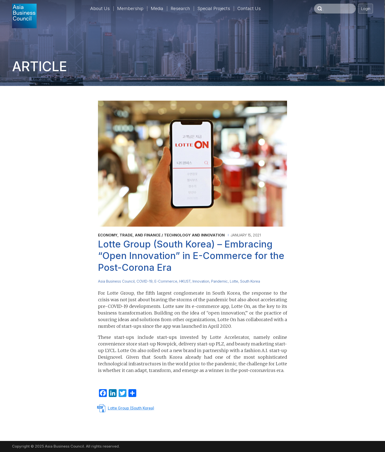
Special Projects (213, 8)
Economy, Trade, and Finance (129, 235)
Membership (130, 8)
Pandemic (219, 281)
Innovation (200, 281)
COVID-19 (144, 281)
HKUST (185, 281)
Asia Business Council (116, 281)
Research (180, 8)
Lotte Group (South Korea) (131, 408)
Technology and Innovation (194, 235)
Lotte (234, 281)
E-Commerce (165, 281)
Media (157, 8)
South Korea (250, 281)
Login (365, 8)
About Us (100, 8)
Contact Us (249, 8)
